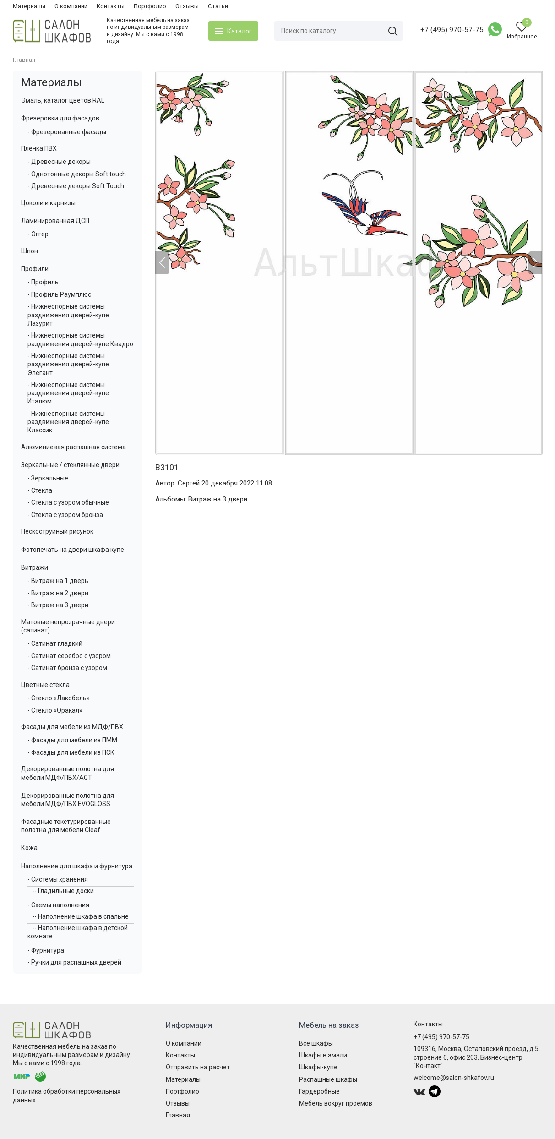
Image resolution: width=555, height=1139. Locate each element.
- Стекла (39, 490)
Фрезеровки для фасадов (60, 118)
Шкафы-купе (318, 1067)
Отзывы (187, 6)
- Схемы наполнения (58, 905)
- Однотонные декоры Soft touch (76, 174)
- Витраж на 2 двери (57, 593)
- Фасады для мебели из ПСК (70, 752)
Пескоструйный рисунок (57, 531)
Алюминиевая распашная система (73, 447)
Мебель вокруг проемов (335, 1103)
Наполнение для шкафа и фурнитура (76, 866)
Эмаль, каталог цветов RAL (62, 100)
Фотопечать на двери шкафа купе (72, 549)
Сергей (189, 483)
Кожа (29, 847)
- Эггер (38, 234)
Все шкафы (316, 1043)
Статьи (218, 6)
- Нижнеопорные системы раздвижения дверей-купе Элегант (68, 364)
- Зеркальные (47, 478)
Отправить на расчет (198, 1067)
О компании (70, 6)
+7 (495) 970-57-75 (452, 30)
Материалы (29, 6)
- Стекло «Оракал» (54, 710)
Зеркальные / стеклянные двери (70, 465)
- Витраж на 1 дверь (57, 580)
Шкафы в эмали (323, 1055)
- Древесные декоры (59, 161)
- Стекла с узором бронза (65, 514)
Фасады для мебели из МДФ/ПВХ (72, 726)
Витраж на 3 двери (217, 499)
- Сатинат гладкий (54, 643)
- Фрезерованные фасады (66, 132)
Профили (35, 268)
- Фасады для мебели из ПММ (72, 740)
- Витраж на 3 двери (57, 605)
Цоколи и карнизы (48, 203)
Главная (178, 1115)
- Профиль (43, 282)
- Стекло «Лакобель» (58, 698)
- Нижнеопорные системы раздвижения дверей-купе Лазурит (68, 315)
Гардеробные (319, 1091)
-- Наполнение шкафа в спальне (80, 916)
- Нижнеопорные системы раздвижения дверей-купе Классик (68, 422)
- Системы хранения (57, 879)
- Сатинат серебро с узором (69, 655)
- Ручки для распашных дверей (74, 962)
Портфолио (150, 6)
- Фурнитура (45, 950)
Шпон (29, 251)
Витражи (34, 567)
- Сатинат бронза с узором (67, 667)
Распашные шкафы (328, 1079)
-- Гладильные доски (63, 890)
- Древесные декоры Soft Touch (75, 186)
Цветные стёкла (45, 684)
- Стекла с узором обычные (68, 502)
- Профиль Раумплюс (59, 294)
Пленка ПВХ (39, 148)
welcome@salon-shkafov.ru (454, 1077)
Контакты (111, 6)
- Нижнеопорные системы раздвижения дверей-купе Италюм (68, 393)
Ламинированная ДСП (55, 220)
